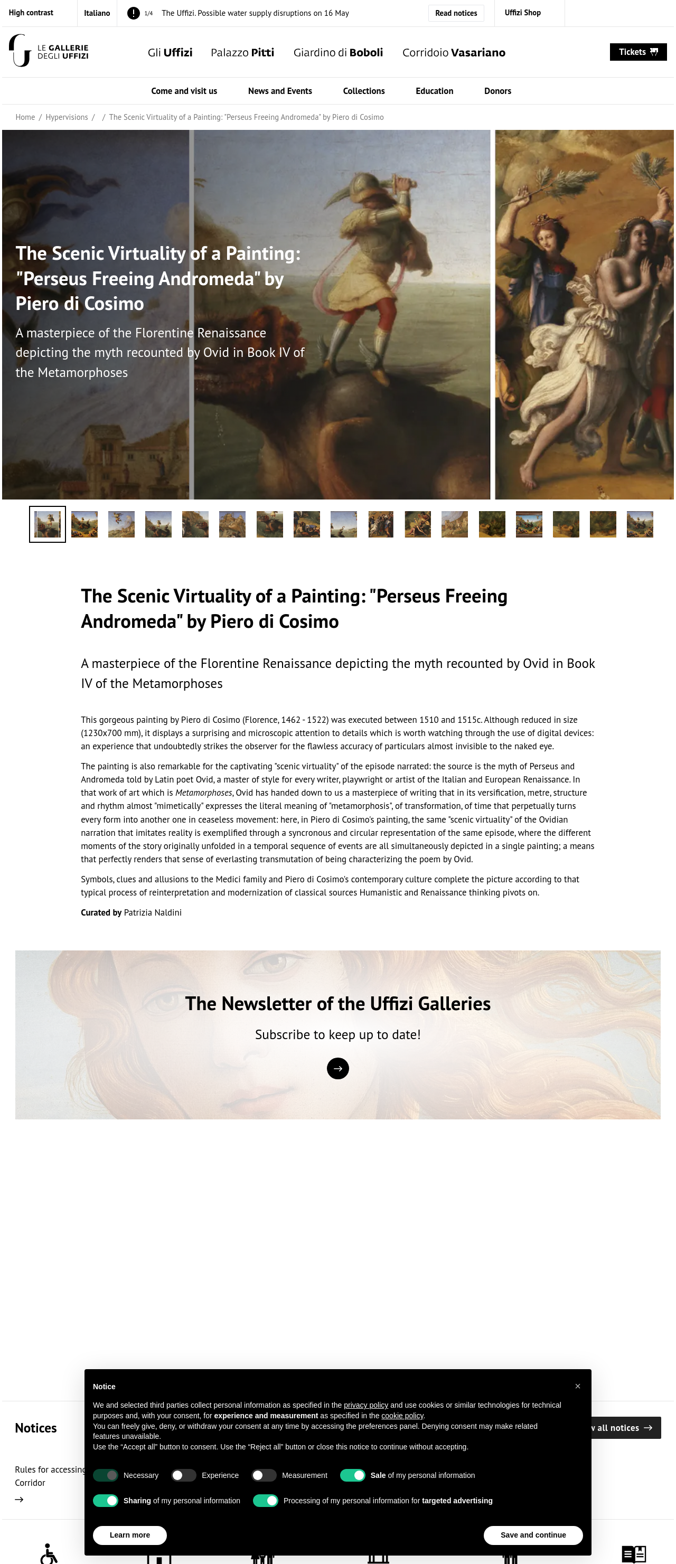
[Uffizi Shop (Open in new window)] (530, 12)
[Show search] (588, 52)
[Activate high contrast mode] (38, 12)
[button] (577, 1410)
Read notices (456, 13)
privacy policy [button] (366, 1430)
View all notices (614, 1428)
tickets (638, 52)
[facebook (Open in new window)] (607, 13)
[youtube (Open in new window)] (655, 13)
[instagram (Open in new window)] (583, 13)
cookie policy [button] (402, 1440)
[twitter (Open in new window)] (631, 13)
